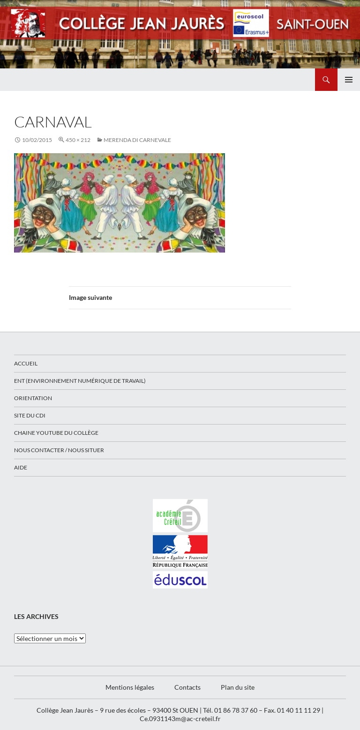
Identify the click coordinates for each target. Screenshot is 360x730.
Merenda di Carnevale (137, 139)
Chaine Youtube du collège (56, 432)
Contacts (187, 687)
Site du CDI (29, 415)
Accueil (26, 363)
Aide (20, 467)
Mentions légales (129, 687)
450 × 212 (78, 139)
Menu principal (349, 79)
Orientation (33, 398)
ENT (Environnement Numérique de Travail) (80, 380)
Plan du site (238, 687)
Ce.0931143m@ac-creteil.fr (180, 719)
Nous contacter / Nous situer (59, 450)
